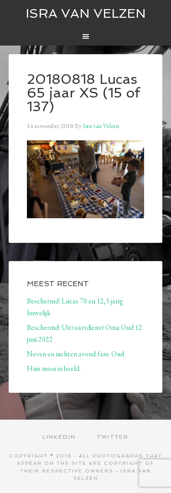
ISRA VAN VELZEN (86, 13)
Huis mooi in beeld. (54, 368)
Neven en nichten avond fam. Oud (75, 354)
